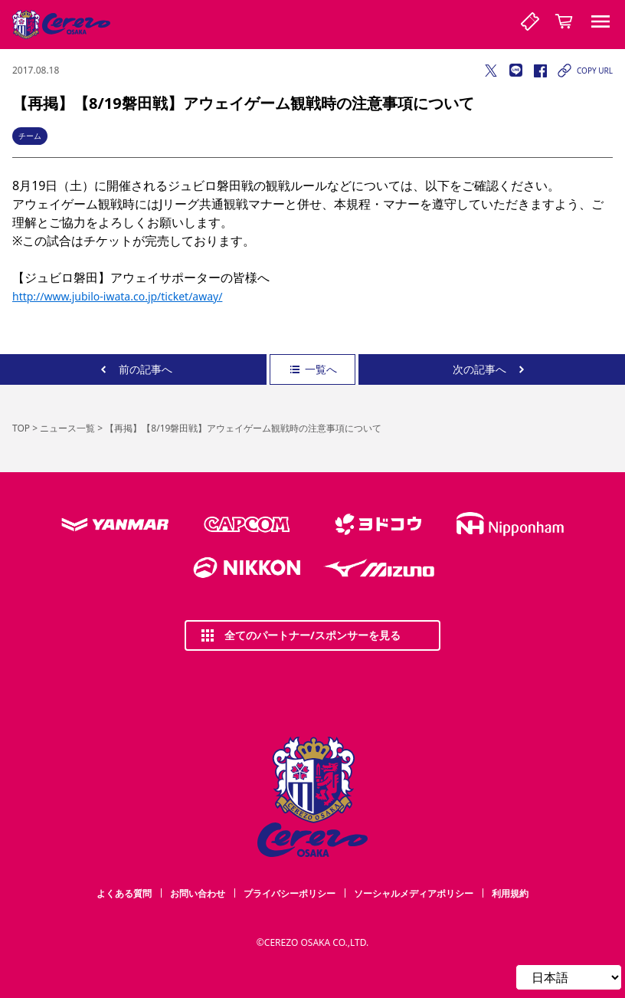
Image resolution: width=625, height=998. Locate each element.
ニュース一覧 (67, 428)
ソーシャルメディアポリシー (413, 893)
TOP (21, 428)
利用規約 (510, 893)
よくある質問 (124, 893)
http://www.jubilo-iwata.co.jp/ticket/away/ (117, 296)
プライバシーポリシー (289, 893)
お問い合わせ (197, 893)
